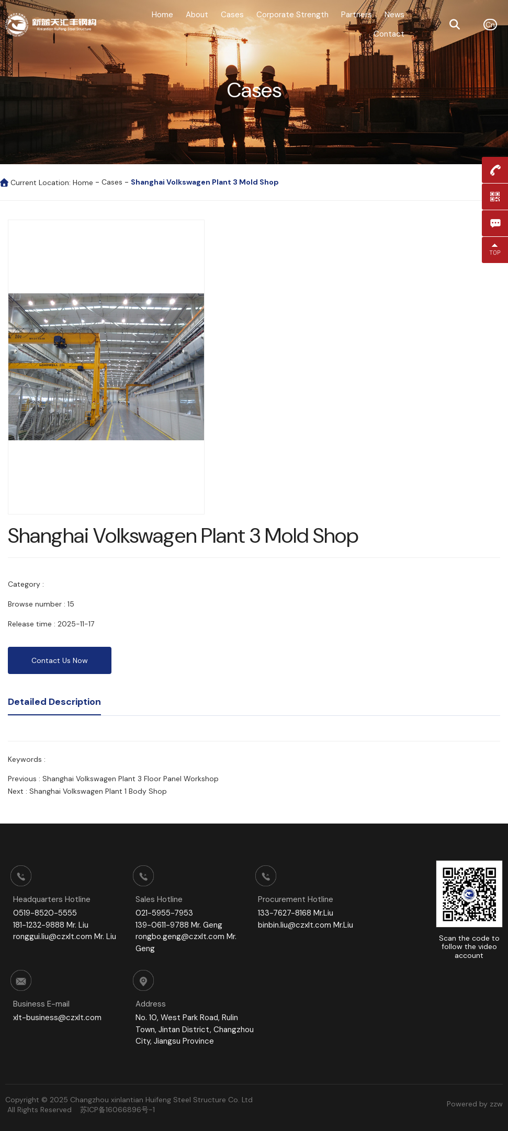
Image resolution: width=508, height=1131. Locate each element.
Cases (232, 14)
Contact (389, 34)
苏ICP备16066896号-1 (117, 1109)
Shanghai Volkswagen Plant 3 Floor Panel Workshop (130, 778)
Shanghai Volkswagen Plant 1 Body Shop (98, 791)
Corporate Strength (292, 14)
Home (162, 14)
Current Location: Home (52, 182)
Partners (356, 14)
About (197, 14)
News (394, 14)
